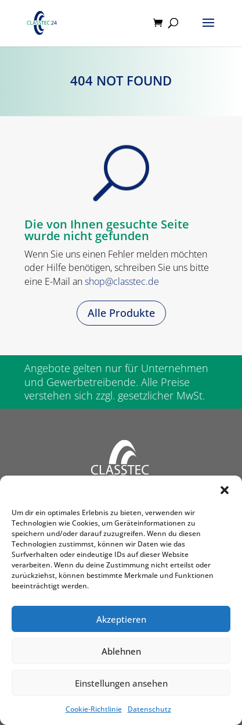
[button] (224, 490)
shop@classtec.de (122, 281)
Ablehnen (121, 651)
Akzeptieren (121, 619)
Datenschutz (149, 709)
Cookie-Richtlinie (94, 709)
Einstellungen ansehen (121, 683)
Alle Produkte (121, 313)
